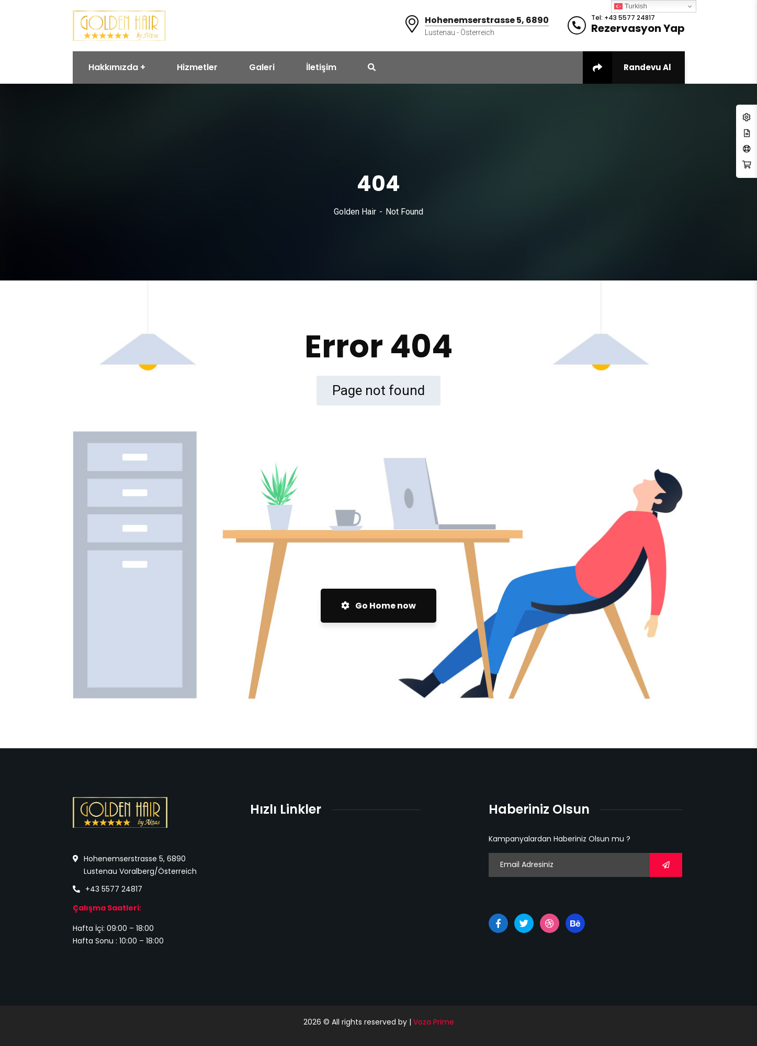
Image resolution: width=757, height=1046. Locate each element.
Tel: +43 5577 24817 (623, 17)
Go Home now (378, 606)
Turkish (630, 6)
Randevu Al (627, 67)
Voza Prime (433, 1022)
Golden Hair (355, 212)
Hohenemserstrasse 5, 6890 (487, 20)
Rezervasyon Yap (638, 28)
